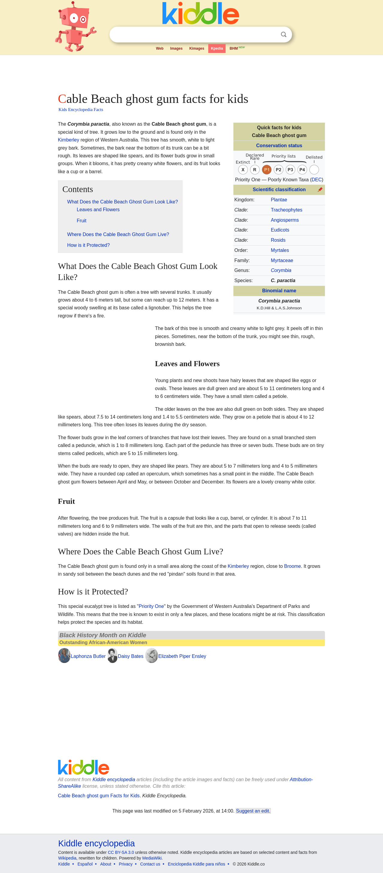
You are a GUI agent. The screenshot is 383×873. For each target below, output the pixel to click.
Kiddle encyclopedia (113, 779)
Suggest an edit (252, 810)
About (105, 864)
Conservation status (279, 145)
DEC (317, 179)
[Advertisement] (191, 71)
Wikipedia (67, 858)
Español (85, 864)
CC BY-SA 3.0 (121, 852)
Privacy (126, 864)
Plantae (279, 199)
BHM (237, 48)
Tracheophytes (286, 209)
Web (159, 48)
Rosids (278, 240)
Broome (292, 566)
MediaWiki (152, 858)
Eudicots (280, 229)
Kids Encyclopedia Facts (81, 109)
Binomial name (279, 290)
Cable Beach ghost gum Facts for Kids (99, 795)
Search (283, 34)
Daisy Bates (130, 656)
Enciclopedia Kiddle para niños (196, 864)
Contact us (150, 864)
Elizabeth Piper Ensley (182, 656)
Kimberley (68, 139)
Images (176, 48)
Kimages (196, 48)
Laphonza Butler (88, 656)
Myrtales (280, 250)
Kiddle (64, 864)
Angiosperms (285, 220)
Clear (271, 35)
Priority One (151, 606)
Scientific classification (279, 189)
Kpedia (217, 48)
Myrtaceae (282, 260)
